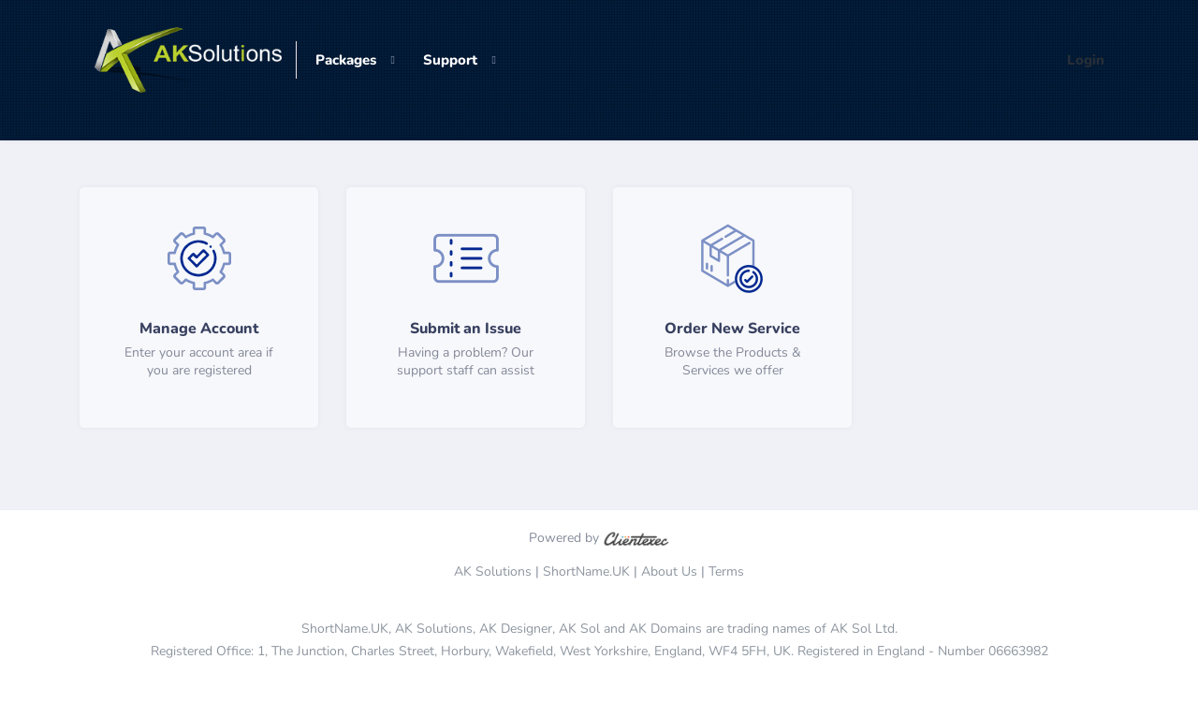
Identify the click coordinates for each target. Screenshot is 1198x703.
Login (1085, 60)
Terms (726, 571)
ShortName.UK (586, 571)
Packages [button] (345, 60)
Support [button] (450, 60)
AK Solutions (493, 571)
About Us (669, 571)
